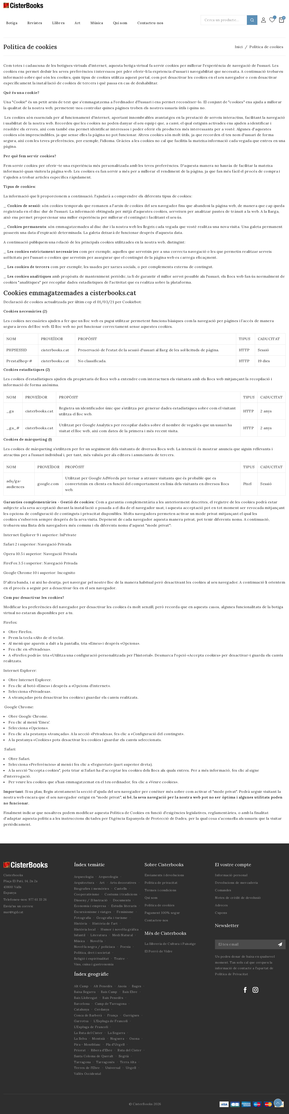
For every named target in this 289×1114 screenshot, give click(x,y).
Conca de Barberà (88, 1015)
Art (102, 883)
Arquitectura (84, 883)
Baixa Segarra (85, 992)
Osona (134, 1038)
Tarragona (82, 1062)
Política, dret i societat (92, 953)
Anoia (122, 986)
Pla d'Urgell (115, 1044)
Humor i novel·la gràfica (119, 929)
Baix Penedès (112, 998)
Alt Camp (81, 986)
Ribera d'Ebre (101, 1050)
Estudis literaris (124, 906)
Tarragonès (105, 1062)
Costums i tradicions (121, 894)
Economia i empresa (90, 906)
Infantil (79, 935)
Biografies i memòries (91, 889)
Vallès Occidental (87, 1074)
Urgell (131, 1068)
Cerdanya (102, 1009)
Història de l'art (105, 923)
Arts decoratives (123, 883)
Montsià (98, 1038)
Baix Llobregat (85, 998)
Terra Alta (128, 1062)
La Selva (80, 1038)
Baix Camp (109, 992)
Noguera (117, 1038)
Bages (136, 986)
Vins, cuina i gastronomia (94, 964)
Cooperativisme (86, 894)
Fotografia (82, 918)
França (112, 1015)
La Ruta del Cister (88, 1033)
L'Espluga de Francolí (111, 1021)
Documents (122, 900)
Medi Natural (122, 935)
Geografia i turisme (112, 918)
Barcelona (82, 1004)
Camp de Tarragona (110, 1004)
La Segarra (116, 1033)
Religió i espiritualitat (91, 958)
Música (79, 941)
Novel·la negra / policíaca (94, 947)
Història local (84, 929)
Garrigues (131, 1015)
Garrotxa (81, 1021)
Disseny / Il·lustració (91, 900)
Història (80, 923)
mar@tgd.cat (13, 912)
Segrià (124, 1056)
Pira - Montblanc (87, 1044)
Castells (120, 889)
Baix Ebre (130, 992)
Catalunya (81, 1009)
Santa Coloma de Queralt (93, 1056)
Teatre (119, 958)
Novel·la (96, 941)
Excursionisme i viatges (92, 912)
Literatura (98, 935)
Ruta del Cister (129, 1050)
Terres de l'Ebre (87, 1068)
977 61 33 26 (37, 899)
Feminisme (125, 912)
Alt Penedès (103, 986)
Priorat (80, 1050)
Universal (112, 1068)
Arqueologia (83, 877)
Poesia (125, 947)
